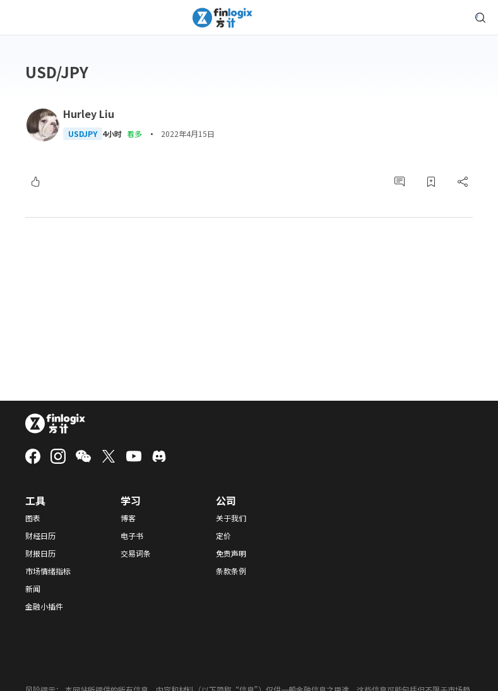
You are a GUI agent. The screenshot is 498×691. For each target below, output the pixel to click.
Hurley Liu (88, 113)
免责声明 (231, 553)
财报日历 (40, 553)
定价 (223, 536)
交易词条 (136, 553)
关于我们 (231, 518)
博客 (128, 518)
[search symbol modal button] (480, 17)
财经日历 (40, 536)
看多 (134, 133)
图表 (32, 518)
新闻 (32, 589)
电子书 (132, 536)
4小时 (112, 134)
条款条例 (231, 571)
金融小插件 (44, 606)
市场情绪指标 (48, 571)
